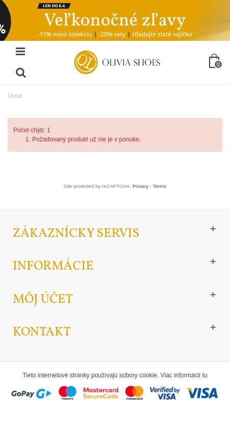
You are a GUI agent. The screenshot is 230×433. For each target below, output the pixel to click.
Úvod (15, 96)
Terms (159, 186)
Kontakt (42, 332)
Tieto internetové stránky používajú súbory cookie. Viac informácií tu (115, 375)
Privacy (140, 186)
